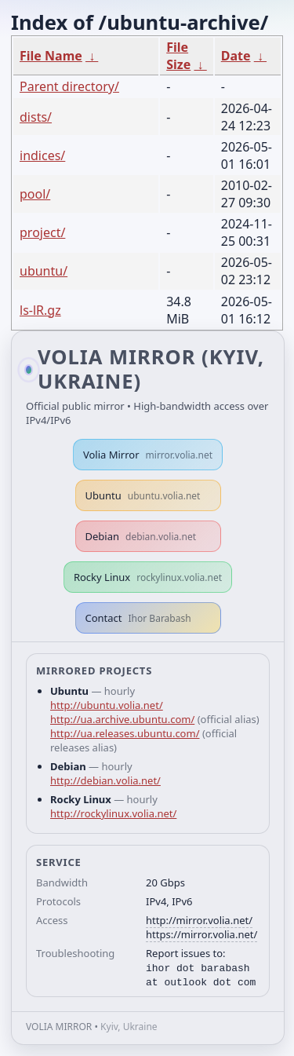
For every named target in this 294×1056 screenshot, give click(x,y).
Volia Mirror (147, 455)
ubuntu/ (43, 271)
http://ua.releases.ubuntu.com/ (124, 733)
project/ (42, 232)
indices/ (42, 155)
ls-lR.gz (40, 310)
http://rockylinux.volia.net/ (113, 813)
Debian (141, 536)
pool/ (35, 194)
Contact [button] (138, 618)
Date (236, 55)
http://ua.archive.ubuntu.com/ (122, 719)
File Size (178, 55)
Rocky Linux (148, 577)
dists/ (36, 117)
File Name (51, 55)
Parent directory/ (69, 86)
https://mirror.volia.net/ (201, 934)
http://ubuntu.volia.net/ (106, 705)
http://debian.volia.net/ (105, 780)
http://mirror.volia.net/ (199, 920)
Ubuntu (143, 495)
